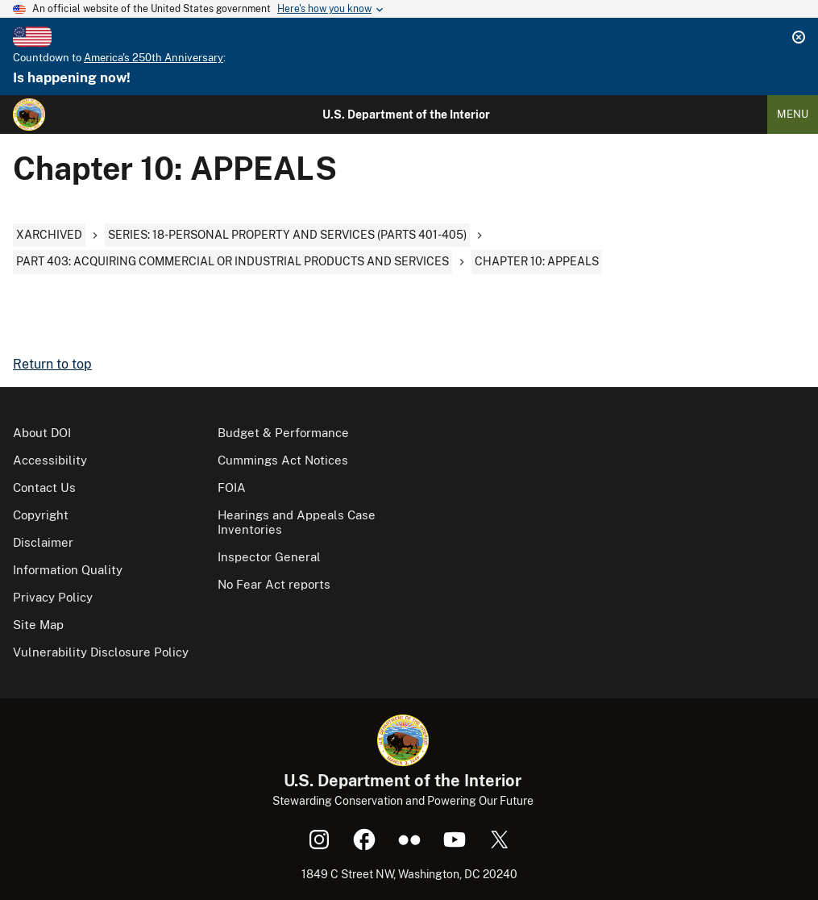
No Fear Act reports (274, 584)
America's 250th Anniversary (153, 58)
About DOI (42, 433)
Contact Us (44, 487)
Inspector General (269, 557)
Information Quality (67, 570)
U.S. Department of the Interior (406, 114)
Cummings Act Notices (283, 460)
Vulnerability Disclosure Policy (101, 652)
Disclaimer (43, 542)
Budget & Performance (283, 433)
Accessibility (50, 460)
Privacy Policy (53, 597)
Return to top (52, 364)
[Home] (29, 114)
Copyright (41, 515)
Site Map (38, 624)
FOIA (232, 487)
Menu (792, 114)
